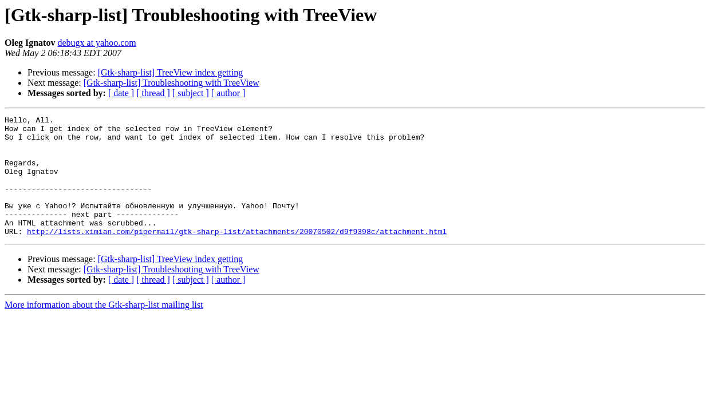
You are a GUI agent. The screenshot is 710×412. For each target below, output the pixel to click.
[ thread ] (153, 93)
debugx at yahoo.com (96, 42)
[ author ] (228, 93)
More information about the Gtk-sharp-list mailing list (104, 329)
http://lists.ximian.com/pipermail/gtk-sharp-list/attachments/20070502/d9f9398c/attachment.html (237, 255)
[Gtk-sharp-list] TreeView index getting (170, 72)
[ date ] (121, 93)
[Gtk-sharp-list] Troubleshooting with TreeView (171, 83)
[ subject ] (190, 93)
